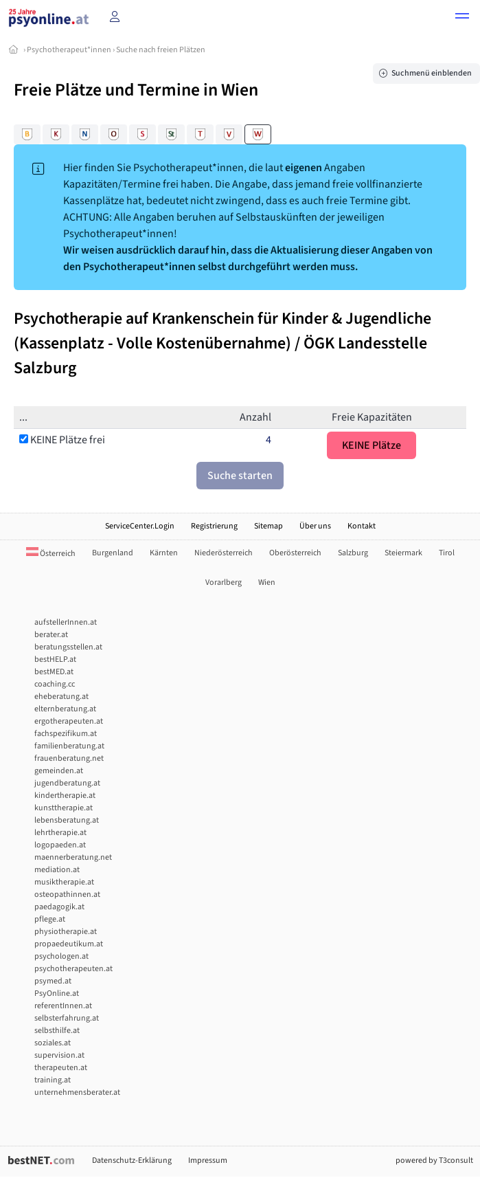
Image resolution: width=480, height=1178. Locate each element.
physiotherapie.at (65, 931)
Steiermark (403, 553)
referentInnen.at (63, 1006)
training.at (52, 1080)
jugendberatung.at (67, 783)
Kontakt (361, 526)
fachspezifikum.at (65, 734)
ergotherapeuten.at (68, 721)
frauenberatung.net (69, 758)
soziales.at (52, 1043)
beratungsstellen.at (68, 647)
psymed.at (52, 981)
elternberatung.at (65, 709)
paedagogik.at (59, 907)
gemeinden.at (58, 771)
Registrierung (214, 526)
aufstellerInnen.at (65, 622)
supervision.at (59, 1055)
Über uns (315, 526)
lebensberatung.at (66, 820)
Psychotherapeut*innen (69, 50)
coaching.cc (54, 684)
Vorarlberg (223, 582)
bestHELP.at (55, 659)
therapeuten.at (60, 1068)
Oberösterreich (295, 553)
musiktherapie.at (64, 882)
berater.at (51, 635)
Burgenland (112, 553)
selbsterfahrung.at (66, 1018)
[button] (462, 18)
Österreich (51, 553)
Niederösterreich (223, 553)
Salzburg (353, 553)
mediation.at (57, 870)
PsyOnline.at (56, 993)
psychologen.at (61, 956)
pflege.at (49, 919)
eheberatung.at (61, 696)
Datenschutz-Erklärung (132, 1160)
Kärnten (164, 553)
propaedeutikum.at (68, 944)
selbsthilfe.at (57, 1030)
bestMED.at (53, 672)
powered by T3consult (434, 1160)
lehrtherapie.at (60, 832)
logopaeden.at (60, 845)
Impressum (207, 1160)
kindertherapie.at (64, 795)
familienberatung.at (69, 746)
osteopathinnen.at (67, 894)
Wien (266, 582)
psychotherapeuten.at (73, 969)
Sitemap (268, 526)
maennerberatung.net (73, 857)
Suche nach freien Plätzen (160, 50)
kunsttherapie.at (63, 808)
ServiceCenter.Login (139, 526)
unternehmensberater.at (77, 1092)
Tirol (447, 553)
